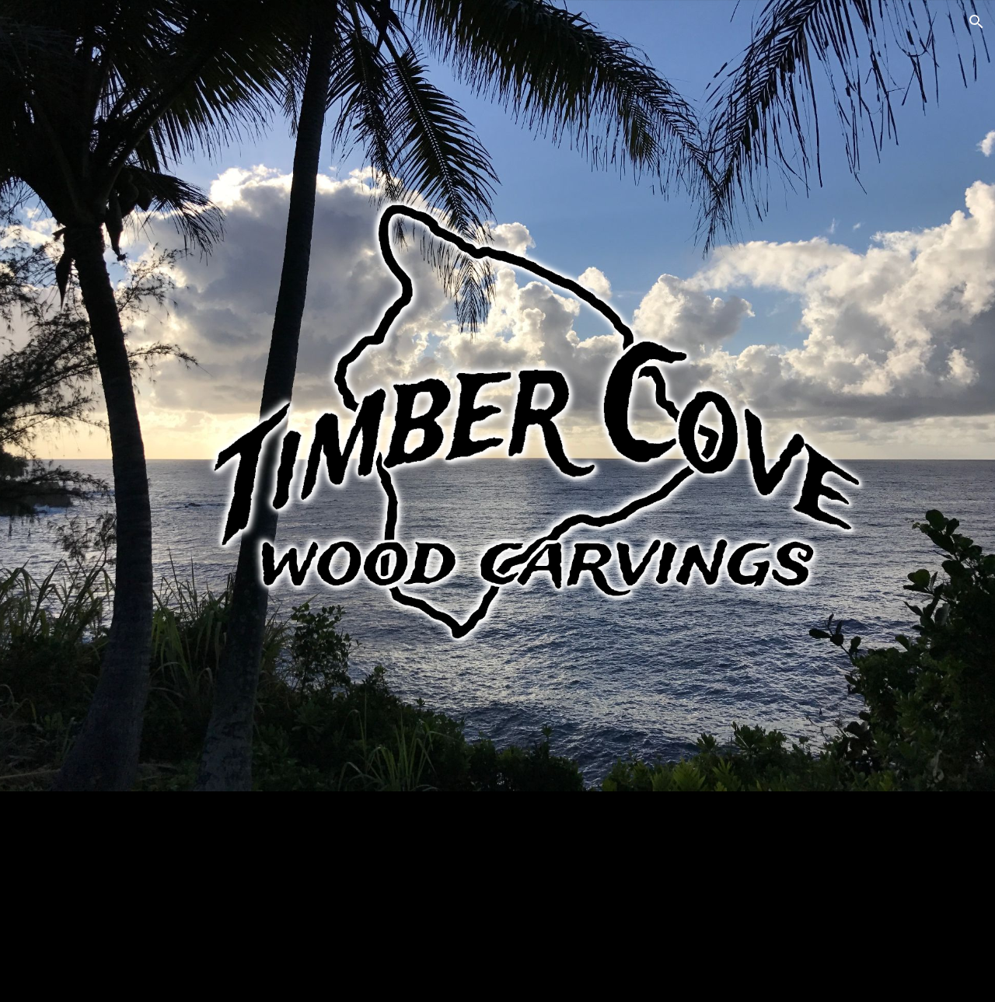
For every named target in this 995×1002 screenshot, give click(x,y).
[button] (976, 21)
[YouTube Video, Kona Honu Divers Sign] (267, 891)
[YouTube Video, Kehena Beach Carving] (727, 896)
